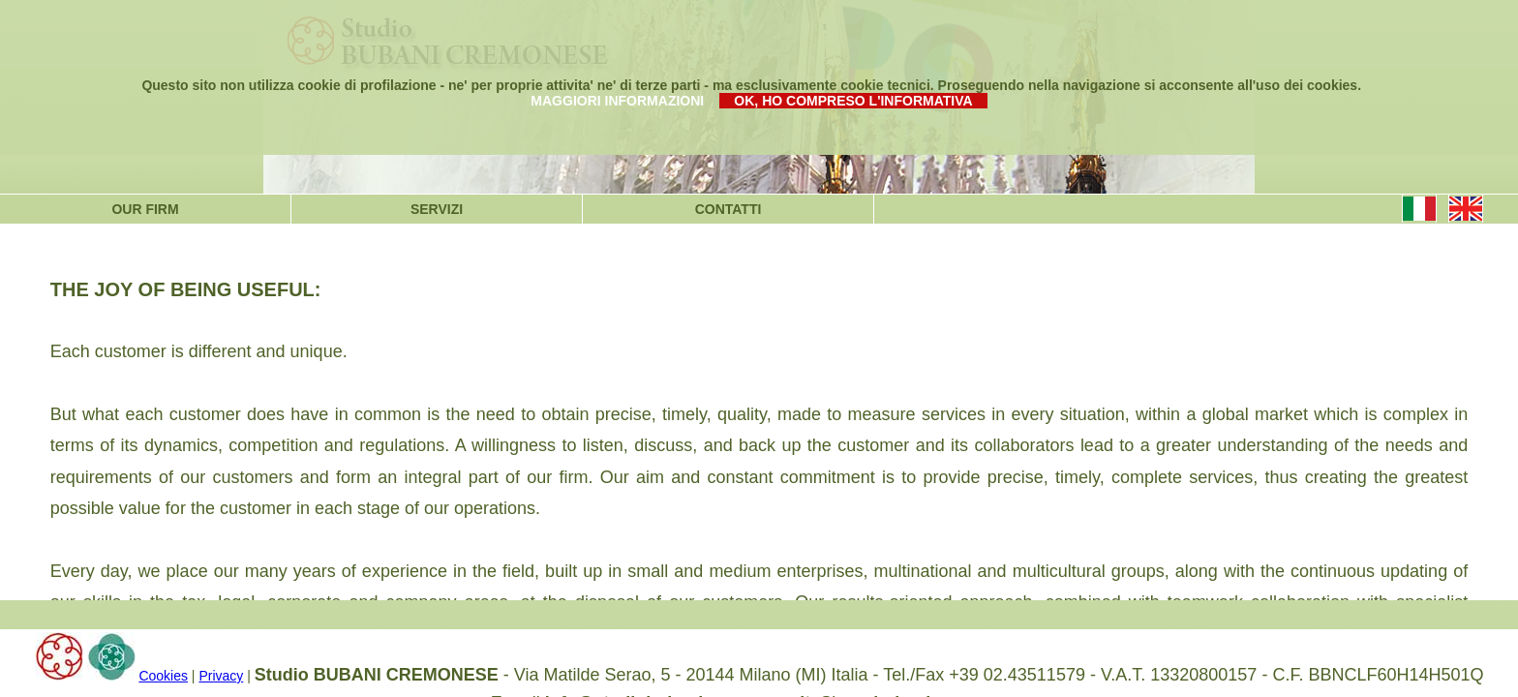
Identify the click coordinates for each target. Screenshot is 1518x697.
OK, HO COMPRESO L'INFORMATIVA (853, 100)
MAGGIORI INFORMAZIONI (617, 100)
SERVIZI (436, 209)
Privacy (220, 675)
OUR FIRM (144, 209)
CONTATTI (728, 209)
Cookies (163, 675)
